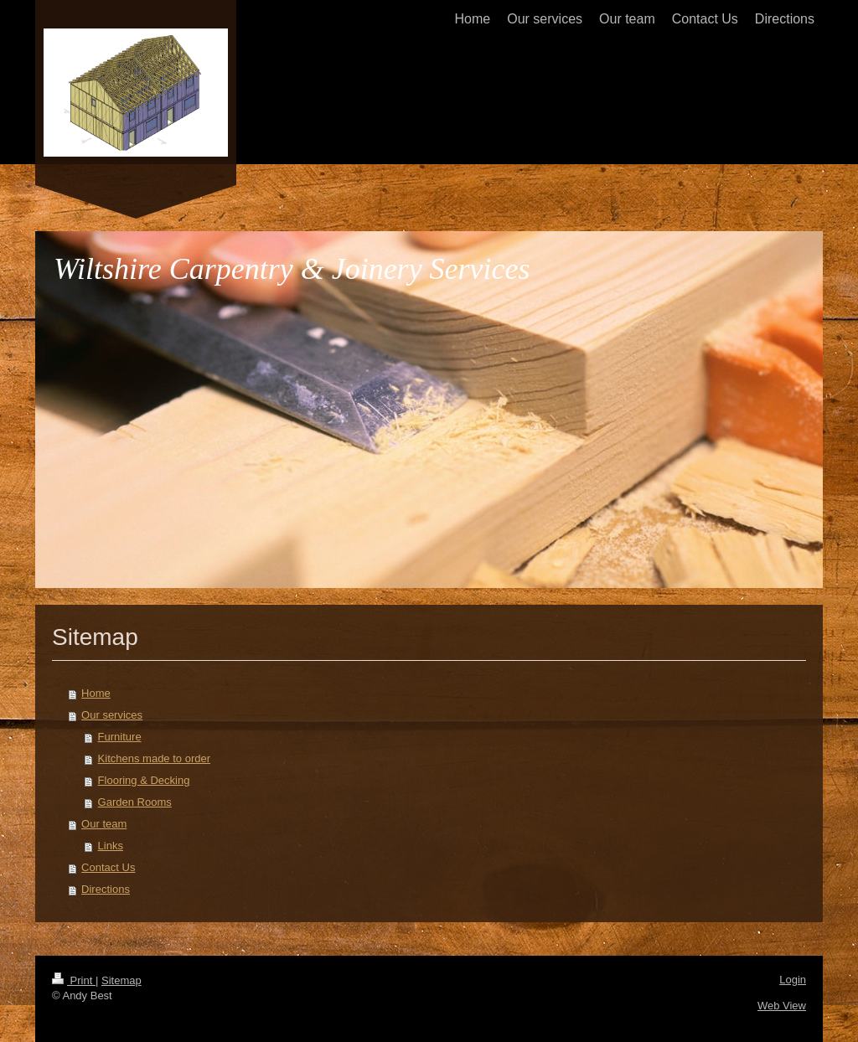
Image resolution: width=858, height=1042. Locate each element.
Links (110, 845)
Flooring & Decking (144, 780)
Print (74, 980)
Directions (105, 889)
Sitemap (121, 980)
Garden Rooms (135, 802)
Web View (781, 1005)
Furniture (120, 736)
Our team (104, 824)
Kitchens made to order (154, 758)
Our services (111, 715)
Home (96, 693)
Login (792, 979)
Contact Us (108, 867)
